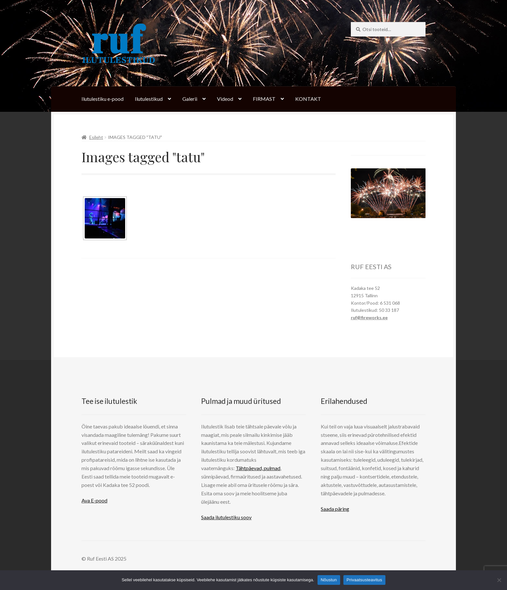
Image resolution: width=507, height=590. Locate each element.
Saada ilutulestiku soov (226, 517)
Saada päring (335, 509)
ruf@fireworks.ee (369, 317)
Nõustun (329, 579)
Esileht (96, 137)
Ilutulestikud (149, 99)
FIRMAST (264, 99)
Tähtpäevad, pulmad (258, 468)
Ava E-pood (94, 500)
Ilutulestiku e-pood (102, 99)
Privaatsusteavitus (364, 579)
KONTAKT (308, 99)
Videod (225, 99)
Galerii (189, 99)
